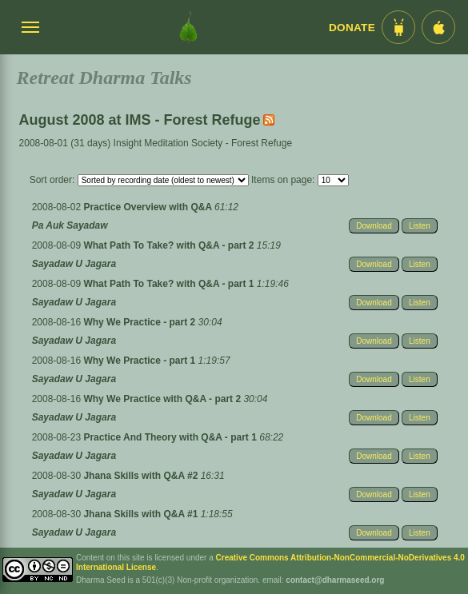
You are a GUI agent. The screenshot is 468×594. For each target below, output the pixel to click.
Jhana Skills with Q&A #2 (141, 475)
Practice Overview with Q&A (148, 207)
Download (373, 225)
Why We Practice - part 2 (140, 322)
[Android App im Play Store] (398, 27)
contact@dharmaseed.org (335, 580)
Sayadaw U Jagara (74, 263)
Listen (419, 225)
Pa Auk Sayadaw (70, 225)
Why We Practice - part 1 (140, 360)
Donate (352, 28)
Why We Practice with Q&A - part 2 (163, 399)
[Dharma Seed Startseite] (188, 27)
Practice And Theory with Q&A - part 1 (171, 437)
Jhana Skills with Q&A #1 (141, 514)
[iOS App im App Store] (438, 27)
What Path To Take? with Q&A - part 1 (169, 283)
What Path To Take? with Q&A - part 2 (169, 245)
